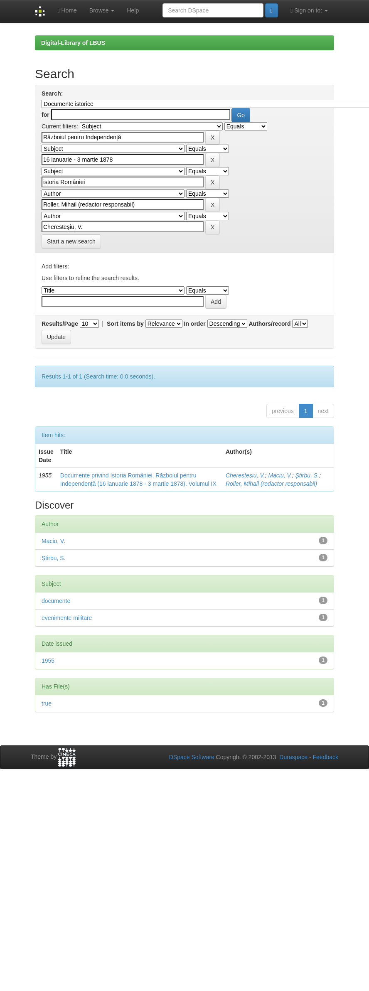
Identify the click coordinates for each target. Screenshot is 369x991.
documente (56, 601)
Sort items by (125, 323)
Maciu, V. (280, 475)
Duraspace (293, 757)
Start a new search (71, 241)
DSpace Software (191, 757)
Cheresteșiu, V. (245, 475)
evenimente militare (67, 618)
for (45, 114)
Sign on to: (309, 10)
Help (133, 10)
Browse (102, 10)
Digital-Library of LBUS (73, 42)
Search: (52, 93)
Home (66, 10)
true (47, 703)
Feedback (325, 757)
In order (195, 323)
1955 (48, 660)
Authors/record (269, 323)
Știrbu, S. (307, 475)
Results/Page (60, 323)
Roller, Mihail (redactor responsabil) (271, 483)
